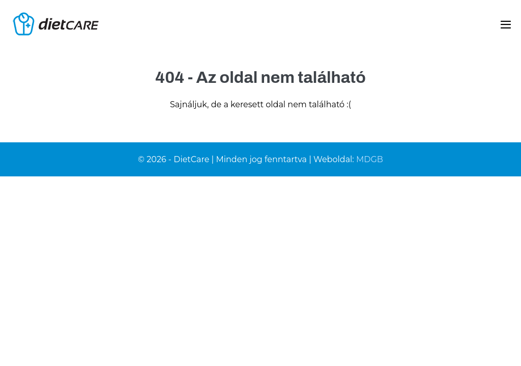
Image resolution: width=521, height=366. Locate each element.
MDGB (369, 159)
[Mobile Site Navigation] (506, 24)
